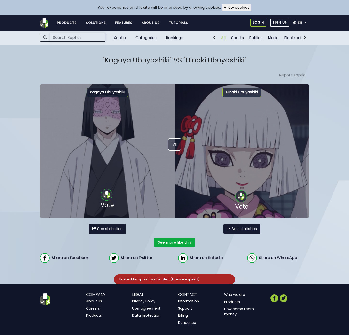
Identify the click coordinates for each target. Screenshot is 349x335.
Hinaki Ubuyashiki (242, 92)
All (223, 37)
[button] (301, 23)
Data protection (146, 315)
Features (123, 23)
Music (273, 37)
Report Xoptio (292, 75)
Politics (255, 37)
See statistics (107, 229)
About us (150, 23)
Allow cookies (236, 7)
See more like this (174, 242)
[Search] (77, 37)
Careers (93, 308)
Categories (146, 37)
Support (185, 308)
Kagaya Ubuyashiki (107, 92)
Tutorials (178, 23)
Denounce (187, 322)
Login (258, 22)
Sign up (280, 22)
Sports (237, 37)
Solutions (96, 23)
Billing (183, 315)
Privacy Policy (143, 301)
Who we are (234, 294)
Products (67, 23)
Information (188, 301)
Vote (107, 199)
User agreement (146, 308)
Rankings (174, 37)
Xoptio (120, 37)
